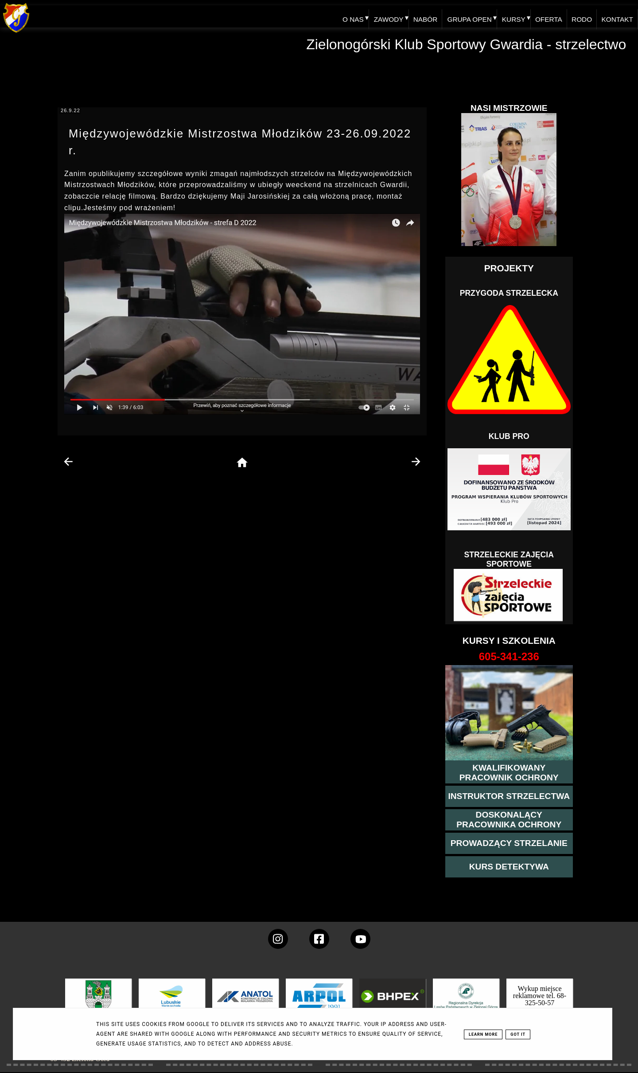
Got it (517, 1034)
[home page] (242, 463)
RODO (579, 16)
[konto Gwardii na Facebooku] (319, 939)
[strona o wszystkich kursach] (509, 656)
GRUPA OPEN (462, 16)
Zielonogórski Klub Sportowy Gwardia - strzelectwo (466, 44)
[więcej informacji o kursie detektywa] (509, 867)
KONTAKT (616, 16)
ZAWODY (377, 16)
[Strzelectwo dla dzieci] (509, 595)
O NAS (341, 16)
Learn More (483, 1034)
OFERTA (544, 16)
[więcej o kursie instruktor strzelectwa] (509, 796)
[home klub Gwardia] (16, 33)
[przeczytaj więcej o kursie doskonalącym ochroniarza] (509, 820)
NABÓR (416, 16)
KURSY (507, 16)
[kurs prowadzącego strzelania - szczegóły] (509, 843)
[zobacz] (465, 1002)
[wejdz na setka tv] (360, 939)
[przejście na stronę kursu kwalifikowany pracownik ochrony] (509, 773)
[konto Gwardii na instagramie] (278, 939)
